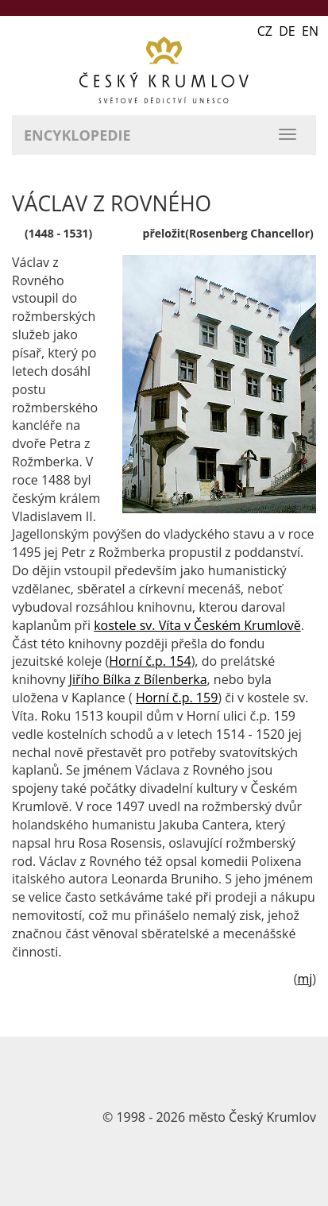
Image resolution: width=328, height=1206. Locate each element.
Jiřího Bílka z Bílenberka (138, 679)
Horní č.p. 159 (177, 697)
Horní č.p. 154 (150, 661)
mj (304, 979)
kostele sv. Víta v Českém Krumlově (197, 625)
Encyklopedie (77, 135)
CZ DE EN (287, 31)
